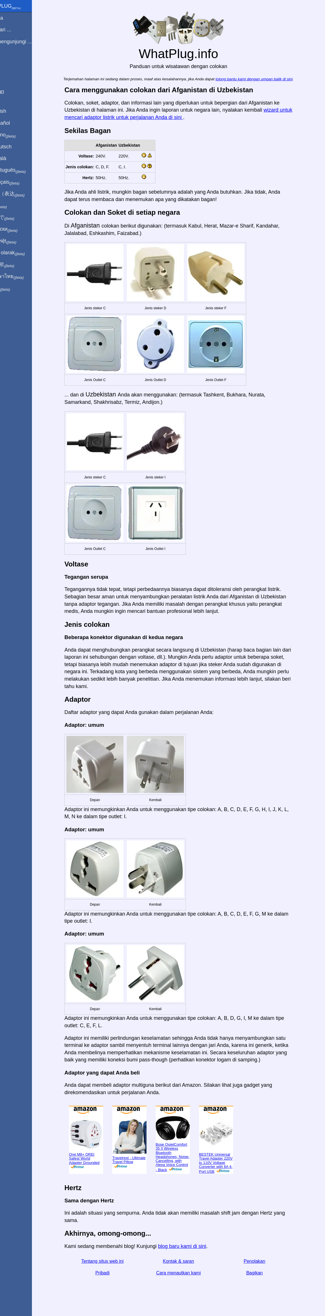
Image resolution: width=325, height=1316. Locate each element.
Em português (24, 170)
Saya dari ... (17, 29)
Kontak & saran (188, 1261)
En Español (16, 123)
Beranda (13, 18)
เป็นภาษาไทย (23, 276)
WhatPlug (21, 6)
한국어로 (18, 264)
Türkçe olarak (23, 253)
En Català (14, 158)
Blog (8, 62)
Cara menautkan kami (188, 1272)
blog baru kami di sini (192, 1246)
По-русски (20, 229)
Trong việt (19, 241)
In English (14, 111)
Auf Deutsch (17, 147)
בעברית (16, 288)
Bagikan (264, 1272)
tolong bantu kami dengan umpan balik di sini (263, 79)
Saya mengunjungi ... (27, 41)
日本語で (18, 217)
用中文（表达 (23, 194)
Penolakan (264, 1261)
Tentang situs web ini (112, 1261)
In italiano (19, 135)
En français (21, 182)
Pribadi (112, 1272)
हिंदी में (15, 206)
